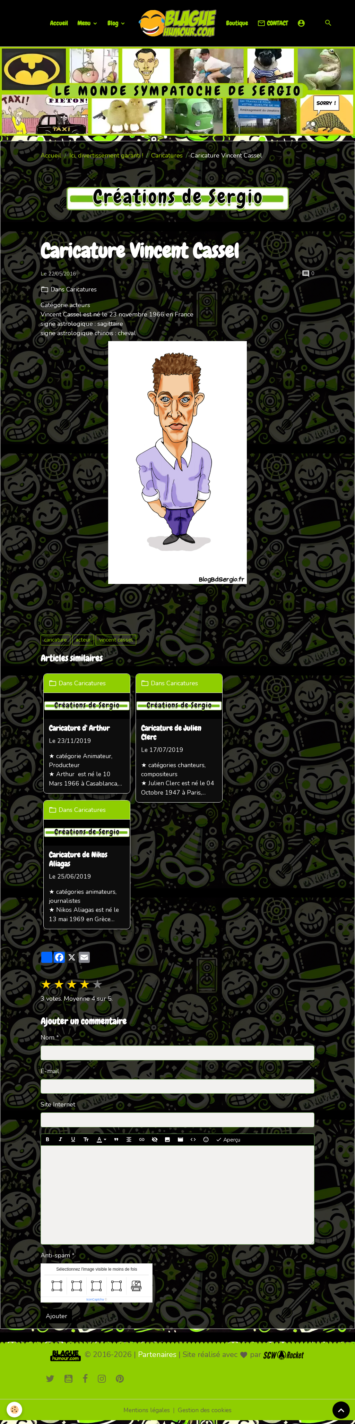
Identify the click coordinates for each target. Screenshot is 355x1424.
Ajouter (56, 1318)
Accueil (59, 23)
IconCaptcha (95, 1302)
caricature (55, 640)
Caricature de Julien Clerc (174, 733)
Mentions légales (146, 1413)
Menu (84, 23)
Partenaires (157, 1357)
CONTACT (272, 23)
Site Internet (58, 1107)
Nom (47, 1040)
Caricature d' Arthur (80, 728)
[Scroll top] (341, 1410)
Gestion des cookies (205, 1413)
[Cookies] (15, 1409)
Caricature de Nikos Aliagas (79, 861)
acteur (83, 640)
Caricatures (167, 155)
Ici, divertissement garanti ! (106, 155)
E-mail (50, 1073)
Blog (113, 23)
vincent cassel (116, 640)
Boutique (237, 23)
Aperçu (228, 1142)
